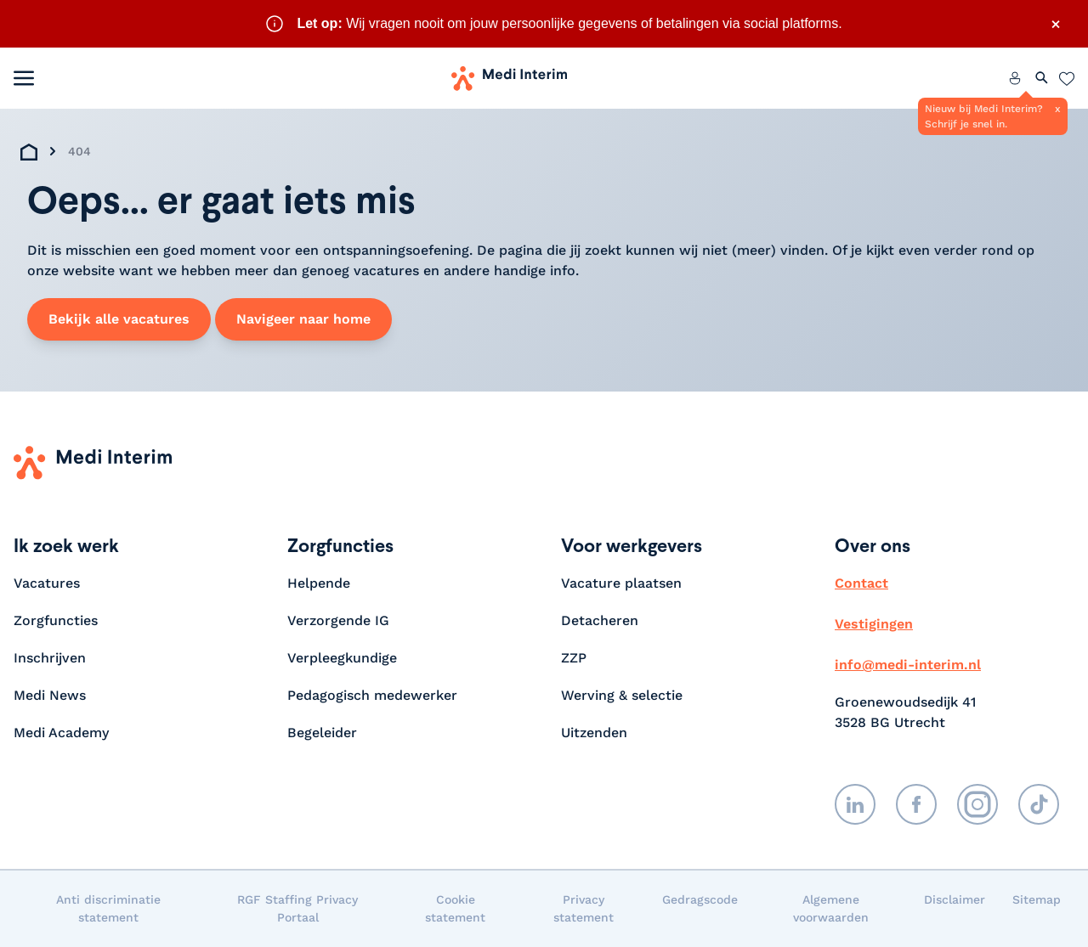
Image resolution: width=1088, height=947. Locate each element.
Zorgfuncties (56, 620)
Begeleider (322, 732)
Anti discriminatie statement (108, 908)
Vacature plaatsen (621, 583)
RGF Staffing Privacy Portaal (297, 908)
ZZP (573, 658)
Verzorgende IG (338, 620)
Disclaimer (954, 899)
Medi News (50, 695)
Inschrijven (50, 658)
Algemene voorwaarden (831, 908)
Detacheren (599, 620)
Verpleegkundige (342, 658)
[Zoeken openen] (1042, 78)
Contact (861, 583)
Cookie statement (455, 908)
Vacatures (47, 583)
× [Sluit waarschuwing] (1056, 24)
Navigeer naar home (303, 319)
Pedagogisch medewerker (372, 695)
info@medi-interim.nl (908, 665)
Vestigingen (874, 624)
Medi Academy (63, 732)
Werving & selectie (622, 695)
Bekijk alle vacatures (119, 319)
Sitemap (1036, 899)
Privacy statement (583, 908)
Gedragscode (700, 899)
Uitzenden (594, 732)
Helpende (318, 583)
